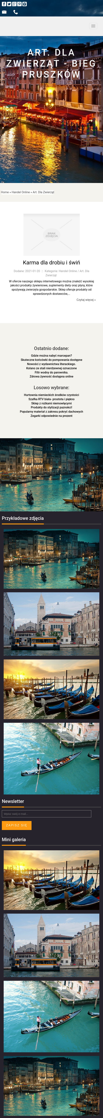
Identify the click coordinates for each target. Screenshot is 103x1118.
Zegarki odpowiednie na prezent (51, 416)
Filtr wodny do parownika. (51, 372)
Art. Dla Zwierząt (43, 192)
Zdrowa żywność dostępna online (51, 376)
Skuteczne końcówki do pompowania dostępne (51, 360)
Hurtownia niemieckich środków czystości (51, 395)
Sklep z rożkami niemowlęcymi (51, 403)
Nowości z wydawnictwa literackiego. (51, 364)
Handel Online (21, 192)
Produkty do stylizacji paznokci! (51, 407)
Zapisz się (16, 825)
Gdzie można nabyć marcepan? (51, 355)
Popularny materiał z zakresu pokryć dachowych (51, 411)
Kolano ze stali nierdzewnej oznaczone (51, 368)
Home (5, 192)
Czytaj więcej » (86, 300)
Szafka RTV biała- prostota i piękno (52, 399)
